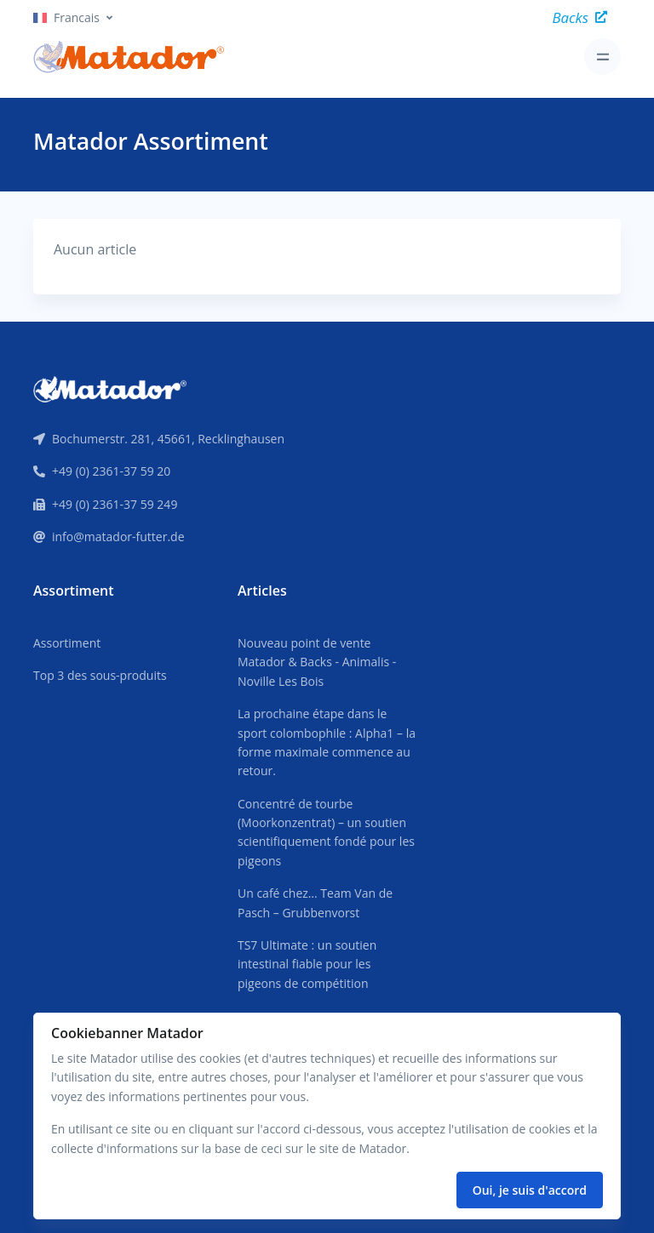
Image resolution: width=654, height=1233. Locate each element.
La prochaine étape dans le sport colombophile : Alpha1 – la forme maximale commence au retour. (327, 742)
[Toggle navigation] (602, 56)
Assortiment (66, 643)
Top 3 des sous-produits (100, 675)
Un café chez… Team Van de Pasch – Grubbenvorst (315, 902)
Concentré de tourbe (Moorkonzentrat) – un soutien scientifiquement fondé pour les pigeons (326, 832)
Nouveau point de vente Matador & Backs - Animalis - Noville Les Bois (317, 662)
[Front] (109, 388)
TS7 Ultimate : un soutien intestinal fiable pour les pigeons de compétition (307, 964)
